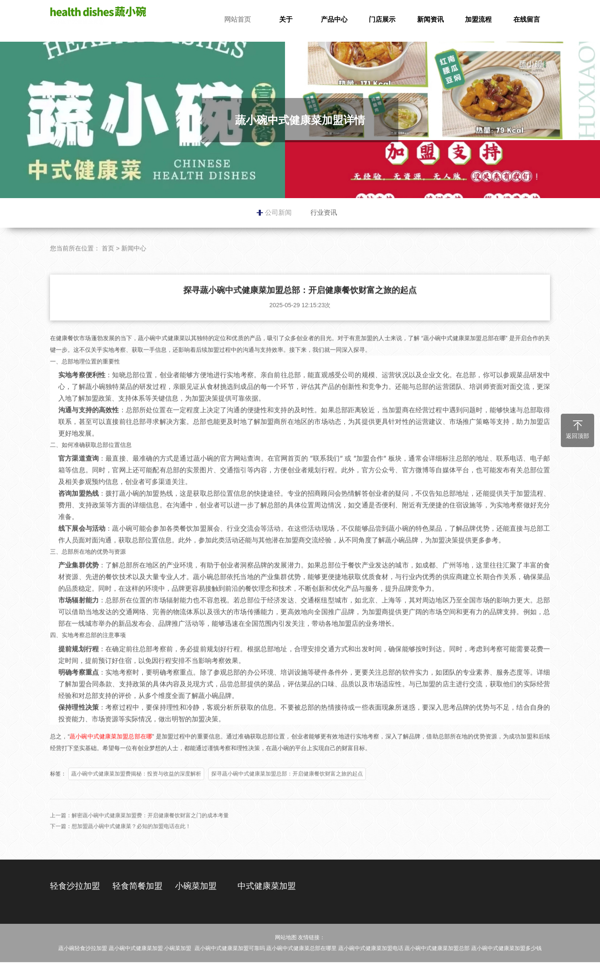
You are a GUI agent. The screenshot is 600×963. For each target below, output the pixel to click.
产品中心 (334, 19)
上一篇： (61, 830)
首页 (108, 263)
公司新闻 (278, 212)
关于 (285, 19)
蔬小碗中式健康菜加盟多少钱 (506, 949)
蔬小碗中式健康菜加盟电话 (370, 949)
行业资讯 (323, 212)
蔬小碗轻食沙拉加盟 (82, 949)
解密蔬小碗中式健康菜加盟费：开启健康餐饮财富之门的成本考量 (150, 830)
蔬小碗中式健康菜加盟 (100, 15)
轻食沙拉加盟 (75, 885)
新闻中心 (133, 263)
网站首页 (237, 19)
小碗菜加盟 (196, 885)
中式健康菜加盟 (267, 885)
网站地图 (286, 938)
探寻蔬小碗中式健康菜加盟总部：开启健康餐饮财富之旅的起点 (287, 788)
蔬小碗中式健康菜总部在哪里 (301, 949)
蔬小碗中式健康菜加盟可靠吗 (230, 949)
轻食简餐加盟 (137, 885)
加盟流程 (478, 19)
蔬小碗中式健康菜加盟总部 (437, 949)
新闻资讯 (430, 19)
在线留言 (526, 19)
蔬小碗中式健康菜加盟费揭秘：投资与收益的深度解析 (136, 788)
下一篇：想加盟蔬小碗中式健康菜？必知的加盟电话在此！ (120, 841)
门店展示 (382, 19)
